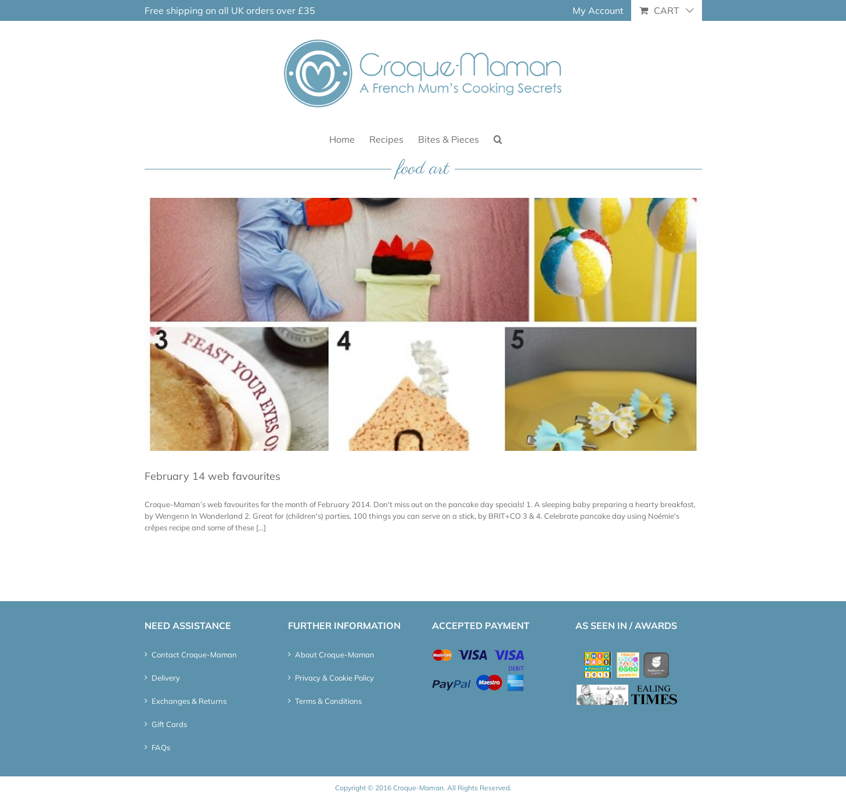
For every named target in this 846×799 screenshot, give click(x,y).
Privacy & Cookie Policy (334, 677)
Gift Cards (169, 724)
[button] (498, 138)
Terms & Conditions (328, 701)
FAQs (161, 747)
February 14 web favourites (212, 476)
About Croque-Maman (335, 654)
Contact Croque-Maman (194, 654)
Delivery (166, 677)
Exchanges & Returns (189, 701)
